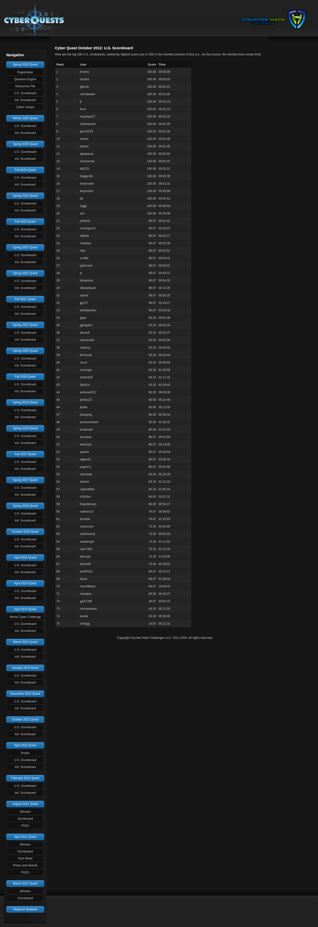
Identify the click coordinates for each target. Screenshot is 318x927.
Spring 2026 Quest (25, 64)
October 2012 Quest (25, 719)
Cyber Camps (25, 107)
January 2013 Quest (25, 668)
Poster (25, 753)
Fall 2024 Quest (25, 170)
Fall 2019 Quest (25, 376)
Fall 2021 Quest (25, 299)
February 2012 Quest (25, 778)
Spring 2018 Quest (25, 428)
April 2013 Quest (25, 609)
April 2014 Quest (25, 583)
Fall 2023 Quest (25, 221)
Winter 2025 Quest (25, 118)
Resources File (25, 86)
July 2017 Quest (25, 454)
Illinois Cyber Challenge (25, 617)
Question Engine (25, 79)
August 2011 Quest (25, 804)
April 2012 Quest (25, 745)
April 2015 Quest (25, 557)
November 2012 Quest (25, 693)
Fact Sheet (25, 858)
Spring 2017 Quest (25, 480)
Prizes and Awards (25, 865)
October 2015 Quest (25, 531)
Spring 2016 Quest (25, 506)
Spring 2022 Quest (25, 273)
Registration (25, 72)
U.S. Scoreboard (25, 93)
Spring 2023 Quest (25, 247)
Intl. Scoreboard (25, 100)
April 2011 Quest (25, 837)
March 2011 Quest (25, 883)
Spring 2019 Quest (25, 402)
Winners (25, 811)
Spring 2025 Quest (25, 144)
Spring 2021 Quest (25, 325)
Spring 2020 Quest (25, 351)
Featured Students (25, 909)
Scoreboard (25, 818)
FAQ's (25, 825)
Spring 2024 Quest (25, 196)
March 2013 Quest (25, 642)
